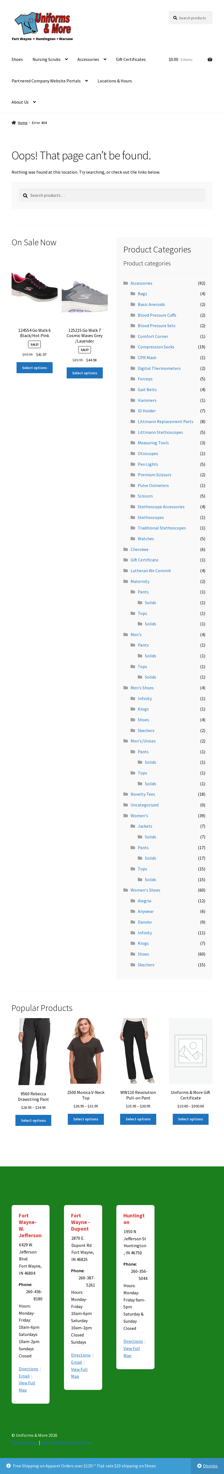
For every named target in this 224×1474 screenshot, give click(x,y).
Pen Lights (148, 464)
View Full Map (27, 1386)
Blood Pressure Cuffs (157, 315)
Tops (142, 613)
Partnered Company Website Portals (46, 81)
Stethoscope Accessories (161, 506)
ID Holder (147, 410)
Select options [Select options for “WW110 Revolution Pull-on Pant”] (138, 1119)
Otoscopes (148, 453)
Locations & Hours (115, 81)
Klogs (143, 709)
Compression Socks (156, 346)
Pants (143, 592)
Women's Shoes (145, 890)
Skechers (146, 730)
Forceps (145, 378)
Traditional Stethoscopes (162, 528)
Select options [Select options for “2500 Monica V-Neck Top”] (85, 1119)
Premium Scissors (154, 474)
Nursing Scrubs (47, 59)
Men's (136, 634)
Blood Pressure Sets (157, 325)
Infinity (145, 698)
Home (23, 122)
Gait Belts (147, 389)
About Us (20, 102)
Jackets (145, 826)
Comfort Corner (153, 336)
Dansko (145, 922)
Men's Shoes (142, 687)
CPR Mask (147, 357)
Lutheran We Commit (151, 570)
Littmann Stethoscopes (160, 432)
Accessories (88, 59)
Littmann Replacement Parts (165, 421)
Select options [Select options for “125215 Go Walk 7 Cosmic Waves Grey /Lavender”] (84, 372)
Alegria (144, 900)
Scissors (145, 496)
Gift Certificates (131, 59)
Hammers (147, 400)
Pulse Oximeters (153, 485)
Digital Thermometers (159, 368)
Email (24, 1376)
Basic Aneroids (151, 304)
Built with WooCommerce (65, 1442)
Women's (139, 815)
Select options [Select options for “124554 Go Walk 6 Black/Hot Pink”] (34, 367)
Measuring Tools (153, 442)
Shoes (17, 59)
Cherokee (140, 549)
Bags (142, 293)
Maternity (140, 581)
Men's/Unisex (143, 741)
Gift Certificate (144, 560)
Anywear (146, 911)
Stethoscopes (151, 517)
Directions (28, 1368)
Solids (150, 602)
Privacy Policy (24, 1442)
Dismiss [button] (210, 1465)
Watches (146, 538)
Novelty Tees (143, 794)
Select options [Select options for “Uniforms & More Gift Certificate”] (190, 1119)
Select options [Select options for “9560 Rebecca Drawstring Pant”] (33, 1120)
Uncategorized (144, 805)
